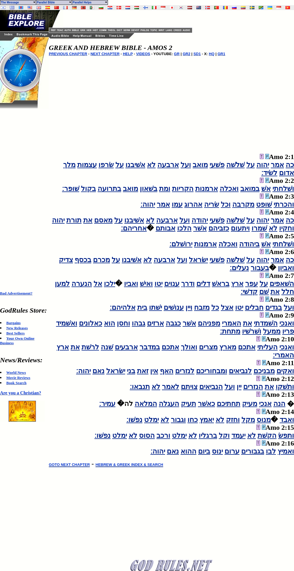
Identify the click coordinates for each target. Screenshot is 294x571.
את (87, 220)
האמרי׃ (283, 355)
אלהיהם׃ (123, 307)
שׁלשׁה (235, 165)
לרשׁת (90, 347)
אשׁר (200, 228)
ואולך (189, 347)
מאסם (103, 220)
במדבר (150, 347)
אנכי (265, 403)
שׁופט (264, 204)
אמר (277, 165)
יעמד (238, 435)
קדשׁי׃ (249, 291)
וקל (224, 435)
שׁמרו (259, 228)
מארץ (227, 347)
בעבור (260, 268)
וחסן (123, 323)
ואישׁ (146, 283)
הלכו (184, 228)
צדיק (66, 260)
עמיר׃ (107, 403)
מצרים (208, 347)
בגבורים (252, 451)
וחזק (233, 419)
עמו (177, 204)
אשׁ (266, 188)
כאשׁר (206, 403)
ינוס (217, 451)
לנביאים (240, 371)
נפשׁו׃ (134, 419)
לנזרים (184, 371)
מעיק (249, 403)
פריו (288, 331)
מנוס (264, 419)
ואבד (287, 419)
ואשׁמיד (66, 323)
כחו (192, 419)
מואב (200, 165)
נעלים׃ (239, 268)
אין (154, 371)
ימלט (151, 419)
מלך (69, 165)
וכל (226, 204)
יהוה (262, 165)
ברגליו (208, 435)
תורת (74, 220)
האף (166, 371)
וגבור (178, 419)
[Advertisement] (23, 195)
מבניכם (264, 371)
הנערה (81, 283)
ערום (232, 451)
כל (215, 307)
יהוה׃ (147, 204)
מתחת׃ (230, 331)
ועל (186, 165)
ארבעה (168, 165)
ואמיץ (286, 451)
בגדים (273, 307)
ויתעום (240, 228)
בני (131, 371)
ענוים (171, 283)
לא (151, 165)
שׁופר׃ (70, 188)
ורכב (163, 435)
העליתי (267, 347)
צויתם (189, 386)
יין (239, 386)
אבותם (165, 228)
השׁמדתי (266, 323)
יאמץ (207, 419)
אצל (227, 307)
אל (98, 283)
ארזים (155, 323)
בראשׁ (220, 283)
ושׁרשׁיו (251, 331)
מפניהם (209, 323)
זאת (142, 371)
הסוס (147, 435)
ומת (164, 188)
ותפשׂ (286, 435)
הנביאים (211, 386)
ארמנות (206, 188)
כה (290, 165)
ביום (204, 451)
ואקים (285, 371)
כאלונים (90, 323)
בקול (88, 188)
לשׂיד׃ (269, 173)
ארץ (237, 283)
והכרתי (284, 204)
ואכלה (229, 188)
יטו (158, 283)
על (250, 165)
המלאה (146, 403)
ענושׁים (174, 307)
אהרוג (193, 204)
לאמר (170, 386)
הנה (279, 403)
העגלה (169, 403)
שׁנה (107, 347)
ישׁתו (155, 307)
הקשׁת (267, 435)
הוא (109, 323)
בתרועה (109, 188)
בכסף (83, 260)
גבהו (138, 323)
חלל (287, 291)
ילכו (109, 283)
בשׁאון (148, 188)
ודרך (188, 283)
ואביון (286, 268)
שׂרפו (106, 165)
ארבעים (126, 347)
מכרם (101, 260)
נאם (98, 371)
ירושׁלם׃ (180, 244)
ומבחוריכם (211, 371)
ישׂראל (198, 260)
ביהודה (249, 244)
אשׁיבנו (135, 165)
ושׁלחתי (283, 188)
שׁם (264, 291)
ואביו (131, 283)
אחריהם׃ (134, 228)
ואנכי (286, 323)
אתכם (247, 347)
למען (62, 283)
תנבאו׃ (140, 386)
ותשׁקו (285, 386)
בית (142, 307)
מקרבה (243, 204)
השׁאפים (282, 283)
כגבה (173, 323)
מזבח (202, 307)
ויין (188, 307)
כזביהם (218, 228)
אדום (286, 173)
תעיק (188, 403)
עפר (251, 283)
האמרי (231, 323)
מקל (248, 419)
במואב (250, 188)
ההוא (188, 451)
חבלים (254, 307)
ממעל (272, 331)
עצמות (87, 165)
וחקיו (286, 228)
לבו (271, 451)
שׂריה (211, 204)
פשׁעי (217, 165)
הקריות (183, 188)
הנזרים (253, 386)
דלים (203, 283)
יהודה (200, 220)
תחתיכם (228, 403)
